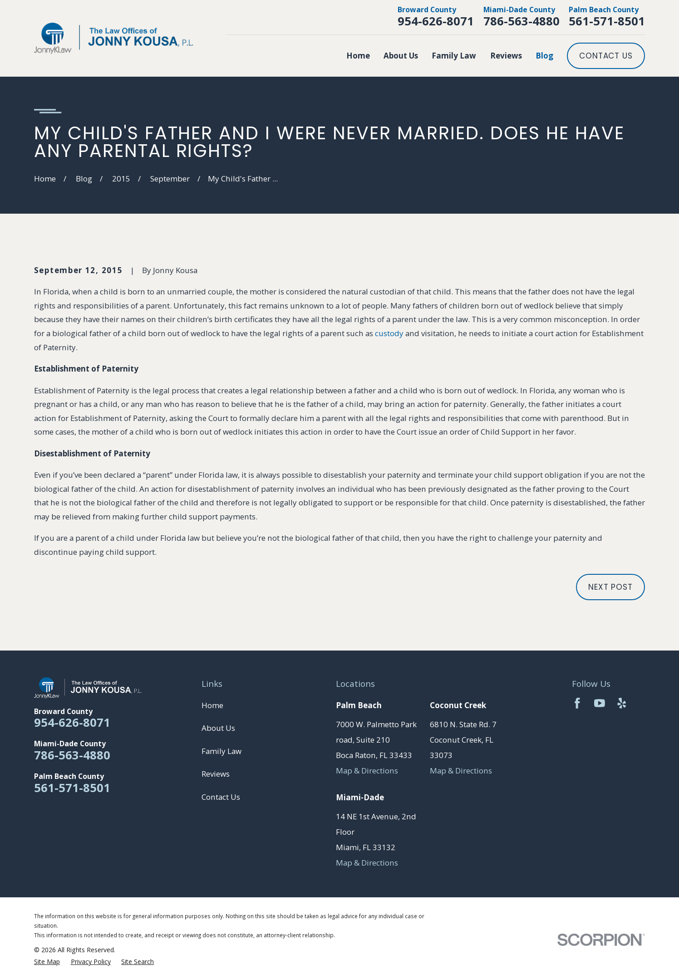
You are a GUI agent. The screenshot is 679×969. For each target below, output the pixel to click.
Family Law (221, 751)
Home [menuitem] (358, 55)
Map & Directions (367, 770)
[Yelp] (621, 703)
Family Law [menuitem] (454, 55)
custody (389, 333)
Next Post (610, 587)
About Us (218, 728)
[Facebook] (577, 703)
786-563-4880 (521, 21)
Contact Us (606, 55)
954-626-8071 (436, 21)
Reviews (216, 773)
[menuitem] (47, 961)
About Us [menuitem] (401, 55)
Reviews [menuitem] (506, 55)
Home (212, 705)
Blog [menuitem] (544, 55)
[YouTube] (599, 703)
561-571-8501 (607, 21)
